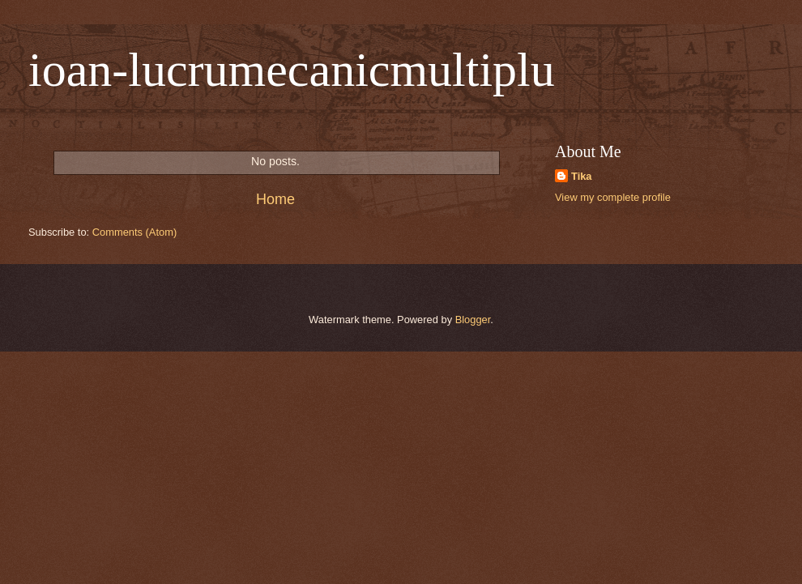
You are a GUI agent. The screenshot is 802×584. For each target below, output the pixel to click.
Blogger (473, 319)
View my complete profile (613, 197)
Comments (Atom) (134, 232)
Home (275, 199)
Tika (581, 176)
